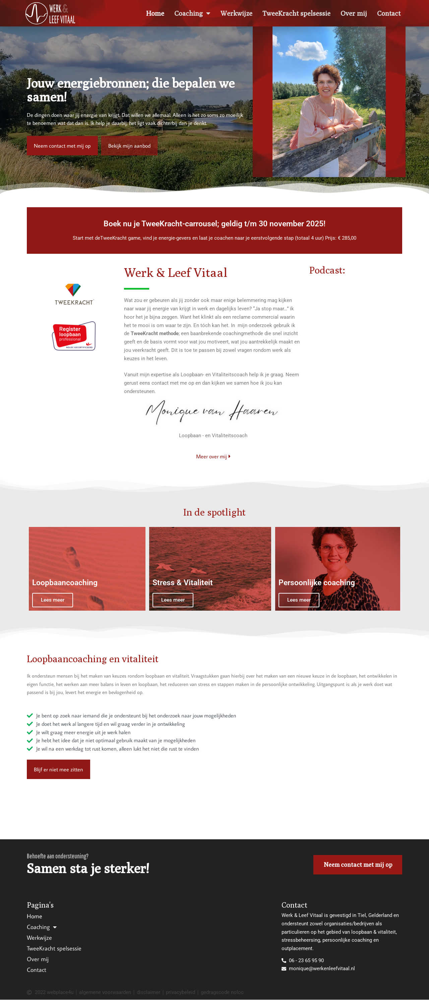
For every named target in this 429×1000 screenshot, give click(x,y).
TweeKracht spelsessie (296, 13)
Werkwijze (236, 13)
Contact (389, 13)
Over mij (354, 13)
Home (155, 13)
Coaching (192, 13)
